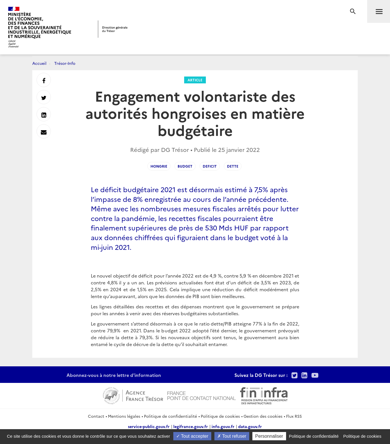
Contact (96, 416)
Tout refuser (231, 436)
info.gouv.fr (223, 426)
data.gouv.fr (250, 426)
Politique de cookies (220, 416)
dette (232, 166)
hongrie (158, 166)
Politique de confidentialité (170, 416)
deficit (210, 166)
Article (195, 79)
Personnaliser (269, 436)
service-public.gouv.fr (149, 426)
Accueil (39, 63)
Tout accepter (192, 436)
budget (185, 166)
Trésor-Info (64, 63)
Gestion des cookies (263, 416)
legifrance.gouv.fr (190, 426)
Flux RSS (294, 416)
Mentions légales (124, 416)
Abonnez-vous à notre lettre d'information (114, 375)
